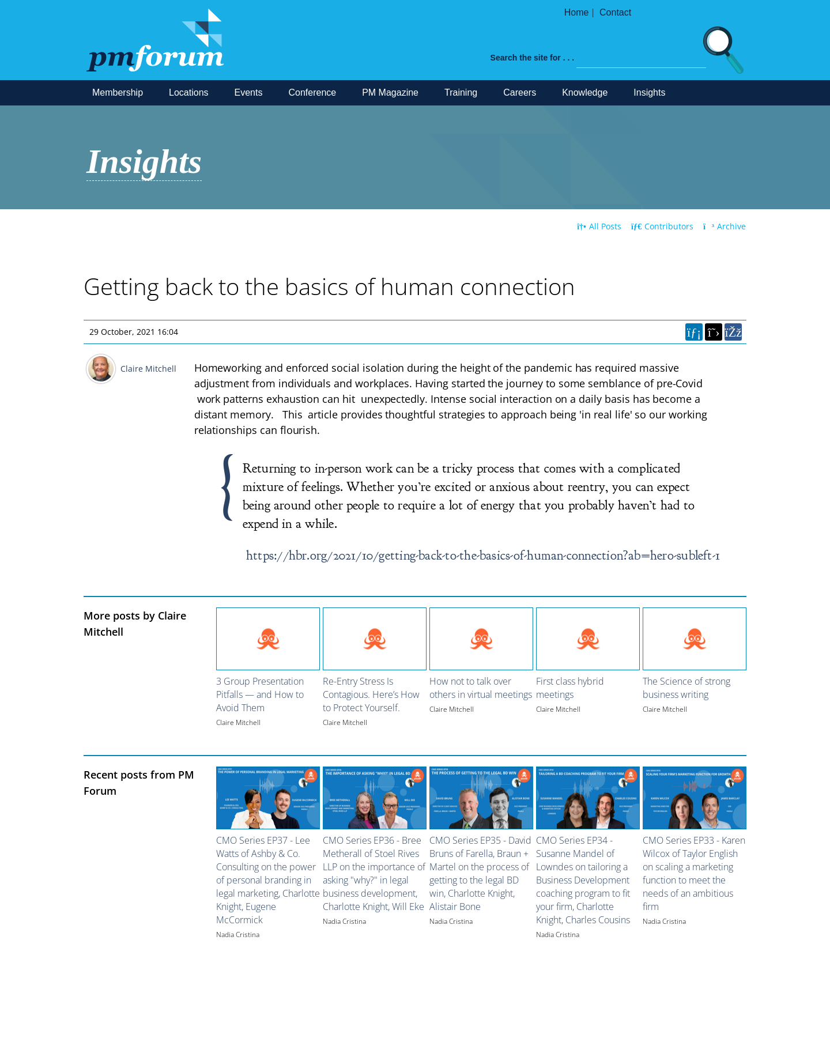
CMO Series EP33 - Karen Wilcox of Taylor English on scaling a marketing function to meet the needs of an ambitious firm (694, 873)
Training (460, 92)
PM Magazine (390, 92)
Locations (189, 92)
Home (576, 12)
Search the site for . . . (533, 57)
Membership (117, 92)
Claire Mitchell (148, 368)
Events (249, 92)
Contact (615, 12)
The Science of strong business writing (686, 688)
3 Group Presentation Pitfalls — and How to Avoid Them (260, 694)
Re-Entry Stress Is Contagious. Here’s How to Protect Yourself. (371, 694)
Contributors (662, 226)
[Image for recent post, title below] (268, 798)
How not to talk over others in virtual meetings (480, 688)
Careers (519, 92)
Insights (649, 92)
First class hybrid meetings (570, 688)
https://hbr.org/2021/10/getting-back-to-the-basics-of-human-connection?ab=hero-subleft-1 (483, 555)
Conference (312, 92)
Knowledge (585, 92)
